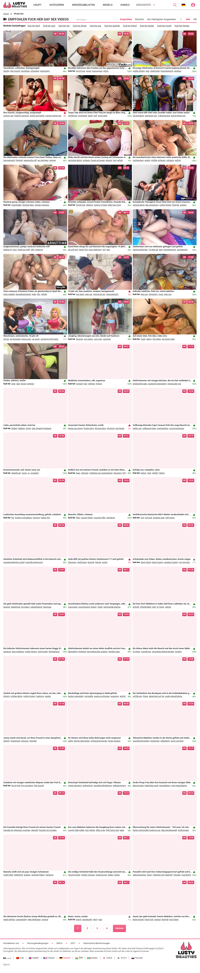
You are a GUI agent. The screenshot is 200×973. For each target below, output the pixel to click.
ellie (32, 250)
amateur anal (158, 518)
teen (147, 71)
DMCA (59, 943)
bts (12, 518)
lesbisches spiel (151, 786)
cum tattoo (88, 339)
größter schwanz (158, 160)
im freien (160, 607)
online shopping (75, 786)
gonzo (88, 71)
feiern (149, 875)
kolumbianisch (167, 71)
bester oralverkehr (76, 696)
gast (100, 920)
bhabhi (14, 428)
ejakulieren (165, 741)
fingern (99, 384)
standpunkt (87, 920)
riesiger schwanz (42, 205)
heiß (154, 607)
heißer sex (137, 428)
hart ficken (174, 920)
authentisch (88, 786)
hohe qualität (9, 294)
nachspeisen (138, 160)
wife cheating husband (41, 428)
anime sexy (26, 339)
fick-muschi (39, 786)
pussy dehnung (95, 250)
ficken (100, 607)
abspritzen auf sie (156, 696)
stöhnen (91, 384)
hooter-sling (88, 428)
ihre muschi (15, 71)
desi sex (144, 294)
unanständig (21, 920)
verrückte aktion (75, 160)
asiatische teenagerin (157, 384)
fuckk (143, 339)
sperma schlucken (102, 696)
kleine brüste (138, 786)
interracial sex (99, 294)
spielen (48, 696)
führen (162, 473)
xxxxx (161, 294)
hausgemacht (9, 160)
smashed (35, 473)
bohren (94, 607)
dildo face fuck (114, 205)
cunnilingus (146, 652)
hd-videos (25, 607)
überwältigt (73, 652)
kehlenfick (18, 875)
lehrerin (6, 696)
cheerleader (16, 205)
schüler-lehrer (17, 696)
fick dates (157, 339)
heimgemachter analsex (97, 652)
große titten (8, 875)
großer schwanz (88, 875)
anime (78, 920)
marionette (72, 607)
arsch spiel (102, 116)
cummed (107, 339)
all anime (111, 428)
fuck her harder (147, 26)
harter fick (83, 250)
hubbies (21, 428)
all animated (15, 339)
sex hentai (119, 428)
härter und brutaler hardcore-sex (146, 830)
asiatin (147, 160)
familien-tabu (114, 652)
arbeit (90, 116)
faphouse (47, 607)
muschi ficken (87, 518)
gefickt (178, 160)
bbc (38, 294)
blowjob (19, 160)
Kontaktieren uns (11, 943)
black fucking (157, 562)
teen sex (88, 294)
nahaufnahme (139, 205)
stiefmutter (155, 71)
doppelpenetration (23, 294)
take (18, 384)
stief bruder (43, 652)
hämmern (72, 562)
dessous (25, 741)
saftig (70, 741)
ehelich (6, 741)
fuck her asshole (112, 26)
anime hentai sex (178, 116)
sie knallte (88, 696)
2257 (73, 943)
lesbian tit (7, 250)
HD (195, 19)
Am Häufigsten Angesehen (161, 19)
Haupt (6, 14)
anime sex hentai (37, 116)
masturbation (162, 428)
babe (34, 294)
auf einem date (168, 339)
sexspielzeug (164, 786)
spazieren (115, 696)
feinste (98, 562)
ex (29, 473)
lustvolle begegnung (34, 562)
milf (95, 116)
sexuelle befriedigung (103, 786)
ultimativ (85, 473)
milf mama (170, 518)
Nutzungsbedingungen (37, 943)
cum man (98, 339)
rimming (36, 518)
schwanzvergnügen (99, 741)
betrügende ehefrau (112, 607)
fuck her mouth (164, 26)
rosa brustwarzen (176, 428)
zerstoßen (25, 71)
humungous (97, 71)
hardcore (39, 250)
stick (13, 384)
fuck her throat (79, 26)
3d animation (138, 116)
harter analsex (114, 741)
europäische (182, 250)
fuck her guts (49, 26)
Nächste (119, 928)
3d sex (6, 339)
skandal (34, 830)
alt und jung (73, 250)
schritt (104, 562)
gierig (95, 920)
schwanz (86, 160)
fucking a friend (100, 205)
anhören (30, 384)
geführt (155, 473)
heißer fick (45, 518)
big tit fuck (80, 71)
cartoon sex (8, 116)
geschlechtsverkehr (141, 741)
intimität (33, 741)
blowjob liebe (28, 205)
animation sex (151, 116)
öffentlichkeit (145, 607)
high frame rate (112, 830)
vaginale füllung (38, 875)
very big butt (184, 562)
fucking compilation (23, 518)
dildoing (89, 205)
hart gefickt (118, 160)
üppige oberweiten (82, 741)
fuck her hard (34, 26)
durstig (6, 71)
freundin (177, 875)
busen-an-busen (98, 160)
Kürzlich (139, 19)
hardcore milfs (24, 250)
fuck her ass (95, 26)
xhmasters (153, 294)
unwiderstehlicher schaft (14, 562)
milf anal (148, 518)
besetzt (109, 160)
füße (78, 518)
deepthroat (16, 473)
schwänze (110, 518)
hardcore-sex (101, 875)
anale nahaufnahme (173, 696)
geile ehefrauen (34, 920)
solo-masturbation (179, 786)
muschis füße (100, 518)
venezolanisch (112, 294)
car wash (36, 339)
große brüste (183, 830)
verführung (72, 116)
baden (110, 875)
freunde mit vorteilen (48, 830)
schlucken (34, 71)
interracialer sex (174, 384)
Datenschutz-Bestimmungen (96, 943)
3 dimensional (164, 116)
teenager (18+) (119, 473)
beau (78, 473)
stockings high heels (49, 339)
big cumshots (27, 786)
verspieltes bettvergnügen (163, 652)
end (142, 518)
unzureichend (84, 607)
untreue (45, 920)
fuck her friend (129, 26)
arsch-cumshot (177, 741)
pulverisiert (45, 71)
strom (105, 71)
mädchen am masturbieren (101, 473)
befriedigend (54, 652)
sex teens (80, 294)
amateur (177, 71)
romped (79, 384)
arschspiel (82, 116)
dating (149, 339)
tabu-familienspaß (169, 830)
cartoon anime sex (53, 116)
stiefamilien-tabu (140, 384)
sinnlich (178, 652)
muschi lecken (74, 875)
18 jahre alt (153, 250)
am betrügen (43, 160)
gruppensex (15, 741)
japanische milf (30, 160)
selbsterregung (119, 786)
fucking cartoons (21, 116)
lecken (117, 875)
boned (23, 384)
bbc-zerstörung (152, 205)
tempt (28, 428)
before (143, 473)
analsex (183, 205)
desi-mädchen (18, 652)
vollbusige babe (149, 428)
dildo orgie (100, 830)
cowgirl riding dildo (76, 830)
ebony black (146, 562)
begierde (82, 652)
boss (15, 250)
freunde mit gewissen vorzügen (16, 830)
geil (104, 250)
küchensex (155, 741)
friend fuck (80, 205)
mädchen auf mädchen (163, 875)
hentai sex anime (75, 428)
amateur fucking (171, 562)
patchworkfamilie (140, 250)
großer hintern (139, 71)
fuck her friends (182, 26)
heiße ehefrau (9, 920)
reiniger (52, 160)
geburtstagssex (139, 875)
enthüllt (136, 607)
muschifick (186, 875)
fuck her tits (64, 26)
